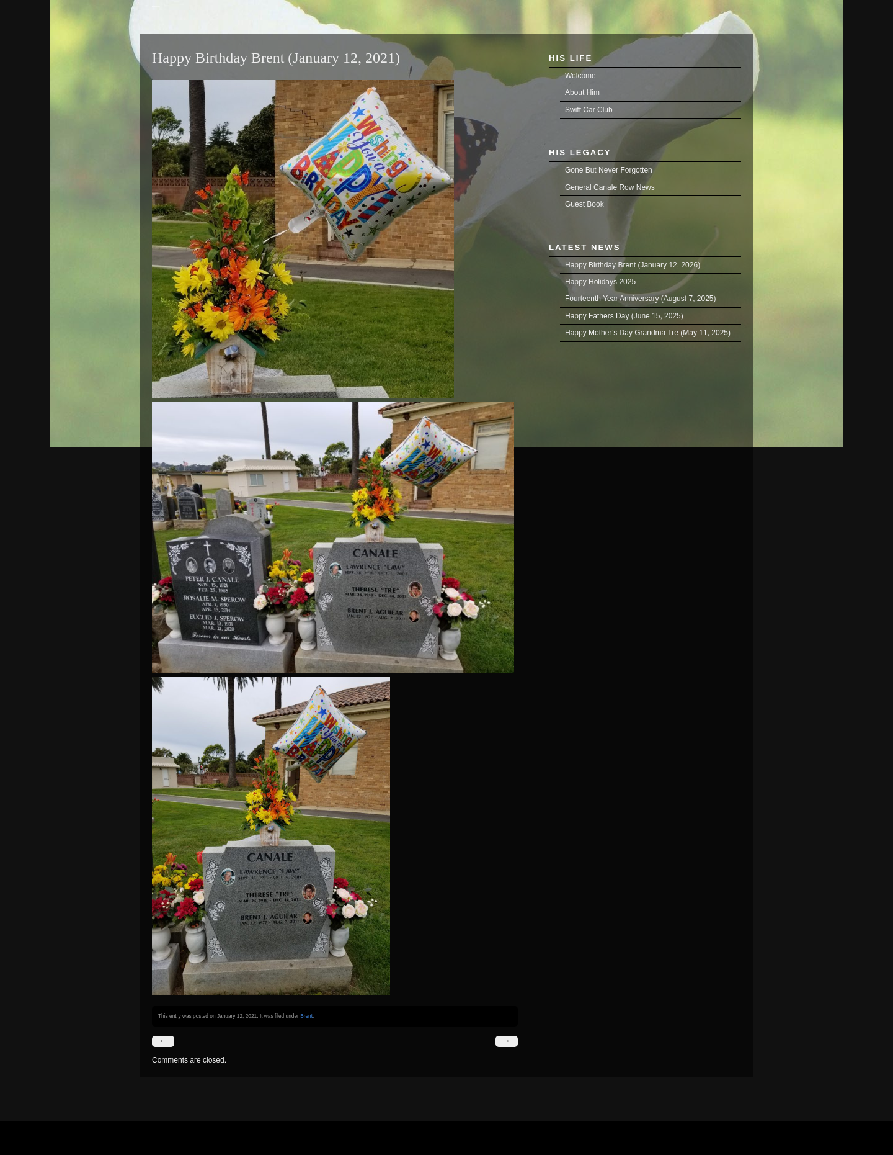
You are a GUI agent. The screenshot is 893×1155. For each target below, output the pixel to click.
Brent (306, 1016)
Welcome (580, 75)
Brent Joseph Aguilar (156, 6)
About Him (582, 92)
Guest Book (584, 204)
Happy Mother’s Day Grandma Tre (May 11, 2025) (648, 332)
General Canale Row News (610, 187)
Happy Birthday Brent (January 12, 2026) (632, 265)
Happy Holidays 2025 (600, 281)
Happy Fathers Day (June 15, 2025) (624, 316)
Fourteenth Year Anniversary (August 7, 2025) (640, 298)
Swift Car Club (589, 110)
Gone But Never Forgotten (608, 170)
